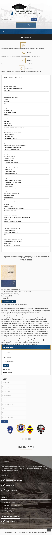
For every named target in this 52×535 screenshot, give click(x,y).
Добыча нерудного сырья (9, 134)
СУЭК (5, 234)
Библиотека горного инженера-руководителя (13, 88)
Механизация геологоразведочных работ (12, 199)
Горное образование (8, 119)
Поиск (34, 19)
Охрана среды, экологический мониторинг (12, 221)
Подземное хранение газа (9, 223)
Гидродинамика (7, 108)
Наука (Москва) (14, 294)
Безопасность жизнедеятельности (10, 84)
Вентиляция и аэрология (9, 92)
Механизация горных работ (9, 202)
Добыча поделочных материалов (10, 138)
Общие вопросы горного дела (10, 210)
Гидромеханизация (8, 110)
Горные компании (7, 123)
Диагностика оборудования (9, 130)
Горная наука (6, 114)
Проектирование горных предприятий (12, 228)
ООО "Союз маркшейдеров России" (12, 505)
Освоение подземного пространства (11, 213)
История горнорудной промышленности (13, 180)
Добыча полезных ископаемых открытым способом (14, 143)
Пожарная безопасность (9, 226)
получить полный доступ (26, 25)
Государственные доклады (9, 116)
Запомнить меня (8, 361)
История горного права (9, 175)
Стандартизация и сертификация (11, 232)
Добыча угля (6, 154)
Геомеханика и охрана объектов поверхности (13, 106)
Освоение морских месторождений (11, 215)
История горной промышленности (11, 178)
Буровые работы (7, 90)
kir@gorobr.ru (27, 37)
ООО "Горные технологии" (10, 508)
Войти (6, 365)
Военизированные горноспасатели (11, 97)
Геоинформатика (7, 101)
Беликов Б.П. (9, 291)
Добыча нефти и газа (8, 136)
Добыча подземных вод (9, 140)
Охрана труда (7, 219)
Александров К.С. (19, 291)
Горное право (6, 121)
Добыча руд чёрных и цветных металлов (12, 147)
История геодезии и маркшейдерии (12, 167)
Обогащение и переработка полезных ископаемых (14, 208)
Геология (5, 103)
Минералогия (6, 204)
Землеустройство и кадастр (9, 156)
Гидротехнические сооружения (10, 112)
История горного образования (11, 173)
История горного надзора (10, 171)
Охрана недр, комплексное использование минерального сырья (17, 217)
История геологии (8, 169)
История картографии (9, 184)
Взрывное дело (7, 95)
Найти (4, 421)
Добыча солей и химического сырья (11, 149)
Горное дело (7, 165)
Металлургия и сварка (8, 197)
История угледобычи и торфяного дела (12, 189)
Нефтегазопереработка (8, 206)
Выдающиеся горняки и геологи (11, 162)
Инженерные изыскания (9, 158)
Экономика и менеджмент (9, 248)
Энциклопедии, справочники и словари (12, 245)
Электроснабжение (7, 243)
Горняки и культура (8, 125)
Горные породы (14, 304)
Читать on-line (8, 301)
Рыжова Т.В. (27, 291)
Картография (6, 191)
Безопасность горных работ (9, 82)
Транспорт (6, 237)
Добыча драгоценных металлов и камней (12, 132)
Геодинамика (6, 99)
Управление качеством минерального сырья (13, 239)
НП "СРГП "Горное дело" (9, 502)
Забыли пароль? (7, 372)
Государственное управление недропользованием (14, 127)
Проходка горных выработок (9, 230)
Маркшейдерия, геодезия (9, 195)
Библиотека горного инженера (10, 86)
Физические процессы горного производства (13, 241)
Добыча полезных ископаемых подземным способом (15, 145)
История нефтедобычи (9, 186)
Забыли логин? (7, 370)
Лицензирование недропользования (11, 193)
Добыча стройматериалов (9, 151)
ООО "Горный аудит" (9, 511)
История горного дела (8, 160)
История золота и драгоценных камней (13, 182)
